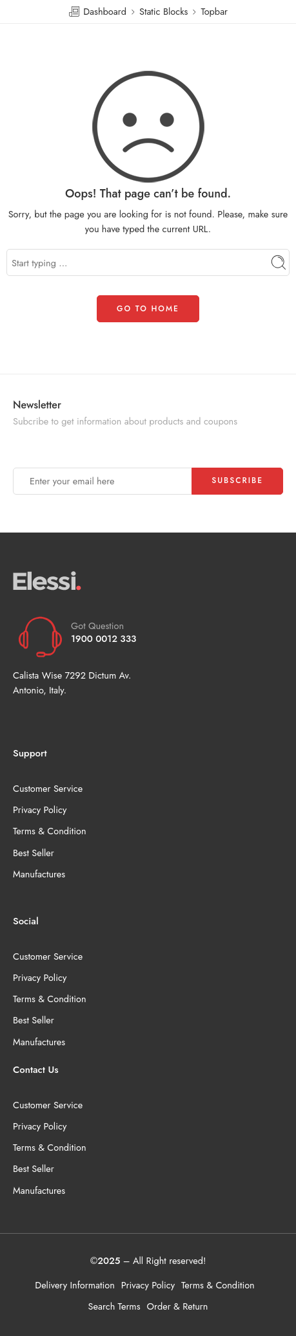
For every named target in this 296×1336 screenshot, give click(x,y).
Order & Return (177, 1306)
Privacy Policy (39, 809)
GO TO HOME (148, 309)
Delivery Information (74, 1285)
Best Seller (33, 852)
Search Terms (114, 1306)
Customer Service (48, 788)
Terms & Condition (49, 830)
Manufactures (39, 874)
